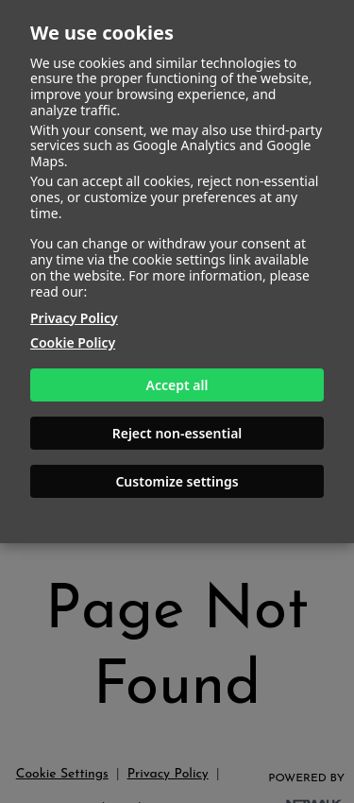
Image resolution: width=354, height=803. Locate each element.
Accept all (177, 385)
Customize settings (176, 481)
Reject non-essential (177, 433)
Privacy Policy (74, 318)
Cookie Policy (72, 342)
